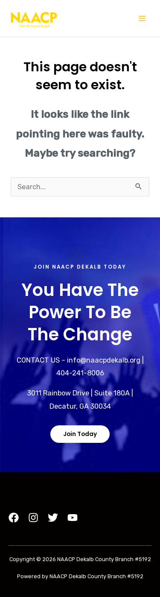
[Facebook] (14, 517)
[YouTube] (72, 517)
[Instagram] (33, 517)
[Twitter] (53, 517)
